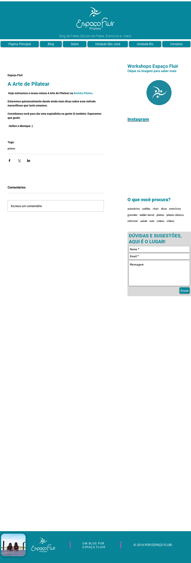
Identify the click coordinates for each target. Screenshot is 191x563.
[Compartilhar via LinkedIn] (28, 160)
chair (156, 208)
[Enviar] (185, 290)
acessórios (133, 208)
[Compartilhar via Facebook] (9, 160)
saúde (143, 221)
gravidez (132, 214)
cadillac (146, 208)
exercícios (175, 208)
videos (160, 221)
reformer (132, 221)
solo (151, 221)
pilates (11, 148)
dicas (164, 208)
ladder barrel (147, 214)
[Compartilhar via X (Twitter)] (19, 160)
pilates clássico (175, 214)
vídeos (170, 221)
